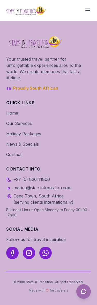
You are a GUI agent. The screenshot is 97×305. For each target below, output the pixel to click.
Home (12, 113)
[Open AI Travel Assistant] (83, 291)
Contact (13, 154)
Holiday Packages (23, 133)
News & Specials (22, 144)
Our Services (19, 123)
